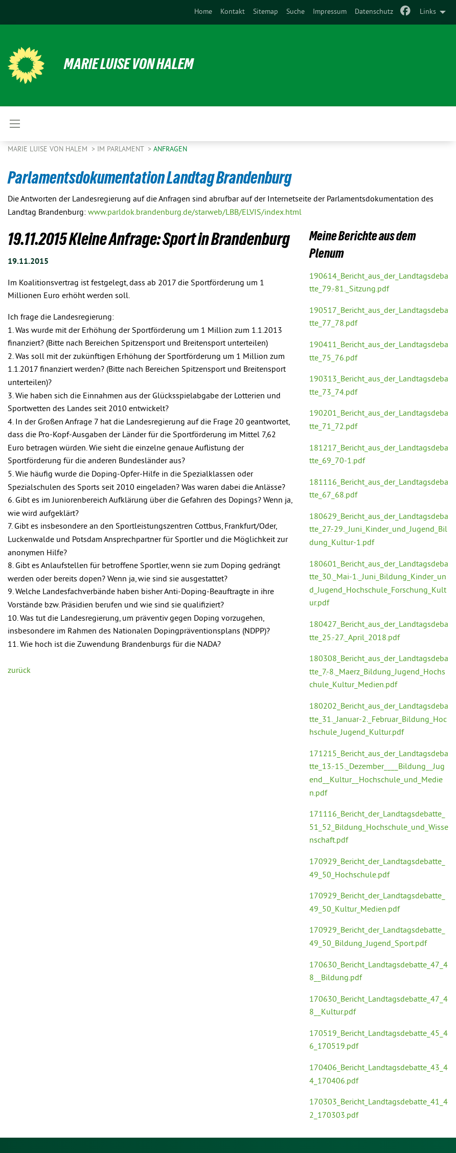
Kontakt (232, 12)
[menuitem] (203, 12)
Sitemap (265, 12)
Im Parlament (121, 149)
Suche (295, 12)
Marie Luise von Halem (131, 63)
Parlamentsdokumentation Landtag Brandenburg (154, 177)
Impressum (330, 12)
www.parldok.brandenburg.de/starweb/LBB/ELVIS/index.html (195, 213)
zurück (19, 671)
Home (203, 12)
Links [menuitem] (428, 12)
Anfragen (170, 149)
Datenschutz (374, 12)
